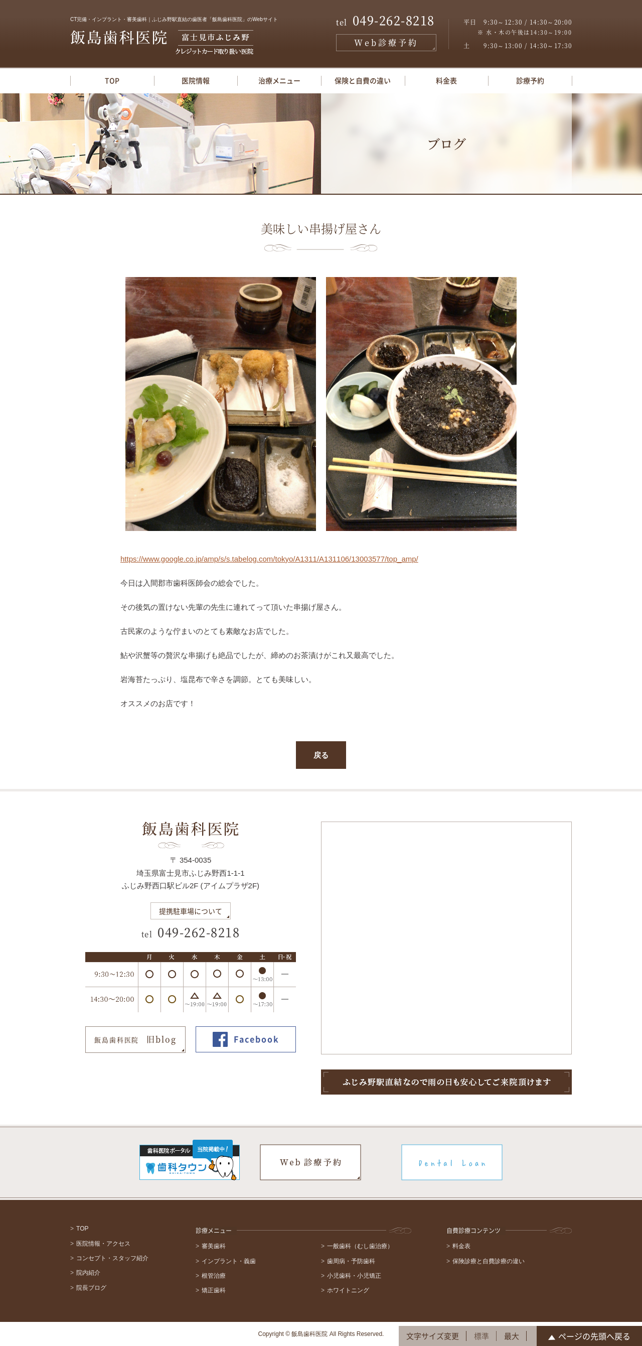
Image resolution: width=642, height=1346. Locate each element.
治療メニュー (279, 80)
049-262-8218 (385, 21)
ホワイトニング (348, 1290)
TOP (112, 80)
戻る (321, 755)
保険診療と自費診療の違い (488, 1261)
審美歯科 (214, 1246)
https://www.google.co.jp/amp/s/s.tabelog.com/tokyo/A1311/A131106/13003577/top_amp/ (269, 559)
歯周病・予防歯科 (351, 1261)
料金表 (446, 80)
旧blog (135, 1039)
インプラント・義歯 (229, 1261)
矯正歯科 (214, 1290)
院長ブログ (91, 1287)
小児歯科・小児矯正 (354, 1275)
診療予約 (530, 80)
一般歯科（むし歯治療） (360, 1246)
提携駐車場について (190, 911)
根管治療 (214, 1275)
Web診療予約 (386, 42)
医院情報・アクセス (103, 1243)
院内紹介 (88, 1272)
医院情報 (196, 80)
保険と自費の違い (363, 80)
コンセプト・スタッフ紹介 (112, 1258)
